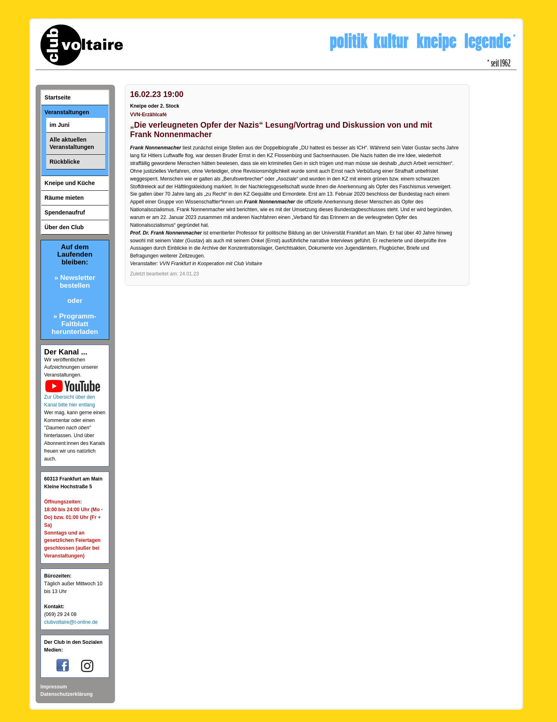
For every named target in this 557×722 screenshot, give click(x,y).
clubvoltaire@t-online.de (71, 622)
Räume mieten (64, 197)
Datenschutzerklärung (67, 694)
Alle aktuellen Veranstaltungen (72, 143)
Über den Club (64, 227)
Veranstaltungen (67, 112)
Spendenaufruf (65, 212)
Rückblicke (65, 161)
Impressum (54, 687)
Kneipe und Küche (70, 183)
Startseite (58, 97)
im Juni (60, 125)
